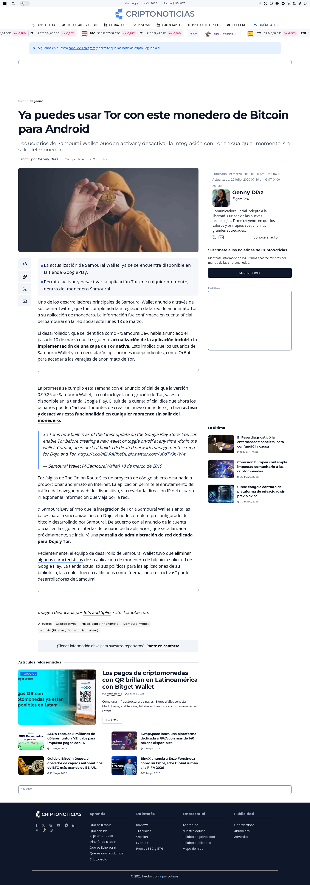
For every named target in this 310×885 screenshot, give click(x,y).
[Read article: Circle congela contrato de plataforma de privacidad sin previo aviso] (221, 494)
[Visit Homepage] (155, 14)
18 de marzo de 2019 (141, 466)
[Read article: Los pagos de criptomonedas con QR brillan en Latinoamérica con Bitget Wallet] (57, 697)
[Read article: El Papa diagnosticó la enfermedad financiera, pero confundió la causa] (221, 444)
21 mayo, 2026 (134, 693)
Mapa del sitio (193, 848)
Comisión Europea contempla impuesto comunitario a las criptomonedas (262, 466)
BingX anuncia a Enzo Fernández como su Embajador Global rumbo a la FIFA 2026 (169, 763)
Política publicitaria (197, 843)
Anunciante (114, 693)
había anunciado (166, 333)
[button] (24, 282)
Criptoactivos (66, 624)
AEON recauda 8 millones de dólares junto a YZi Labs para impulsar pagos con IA (71, 738)
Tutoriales (143, 831)
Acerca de (190, 825)
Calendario (168, 25)
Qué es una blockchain (107, 853)
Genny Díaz (48, 159)
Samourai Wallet (136, 624)
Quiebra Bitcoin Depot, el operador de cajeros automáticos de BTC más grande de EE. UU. (74, 763)
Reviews (141, 25)
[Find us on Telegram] (283, 3)
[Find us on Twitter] (265, 3)
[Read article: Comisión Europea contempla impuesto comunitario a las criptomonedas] (221, 469)
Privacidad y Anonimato (100, 624)
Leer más (114, 719)
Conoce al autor (266, 237)
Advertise (241, 837)
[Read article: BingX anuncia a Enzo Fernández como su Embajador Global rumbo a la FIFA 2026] (124, 765)
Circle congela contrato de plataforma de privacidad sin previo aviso (261, 491)
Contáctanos (244, 825)
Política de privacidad (199, 837)
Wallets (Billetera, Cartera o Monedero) (69, 630)
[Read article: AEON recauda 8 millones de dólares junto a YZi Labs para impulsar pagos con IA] (31, 741)
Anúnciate (265, 25)
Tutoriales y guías (79, 25)
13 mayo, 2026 (150, 773)
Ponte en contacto (163, 645)
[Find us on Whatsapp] (305, 3)
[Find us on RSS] (294, 3)
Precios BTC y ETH (203, 25)
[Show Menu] (4, 3)
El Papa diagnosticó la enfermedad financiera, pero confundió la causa (260, 441)
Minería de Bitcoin (103, 842)
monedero (49, 420)
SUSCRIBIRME (250, 273)
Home (22, 101)
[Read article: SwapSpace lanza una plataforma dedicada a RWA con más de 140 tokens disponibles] (124, 741)
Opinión (142, 837)
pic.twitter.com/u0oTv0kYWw (156, 454)
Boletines (237, 25)
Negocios (36, 101)
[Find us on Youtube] (277, 3)
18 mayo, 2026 (57, 773)
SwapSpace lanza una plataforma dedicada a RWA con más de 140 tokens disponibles (168, 738)
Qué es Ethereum (103, 847)
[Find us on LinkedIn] (289, 3)
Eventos (142, 843)
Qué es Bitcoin (100, 825)
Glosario (114, 25)
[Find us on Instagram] (271, 3)
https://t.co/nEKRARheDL (102, 454)
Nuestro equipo (194, 831)
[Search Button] (13, 3)
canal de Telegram (82, 48)
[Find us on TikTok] (300, 3)
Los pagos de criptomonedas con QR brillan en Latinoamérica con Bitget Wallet (150, 679)
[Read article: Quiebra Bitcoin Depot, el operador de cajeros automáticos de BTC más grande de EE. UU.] (31, 765)
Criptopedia (44, 25)
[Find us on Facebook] (260, 3)
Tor (41, 478)
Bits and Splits (97, 612)
